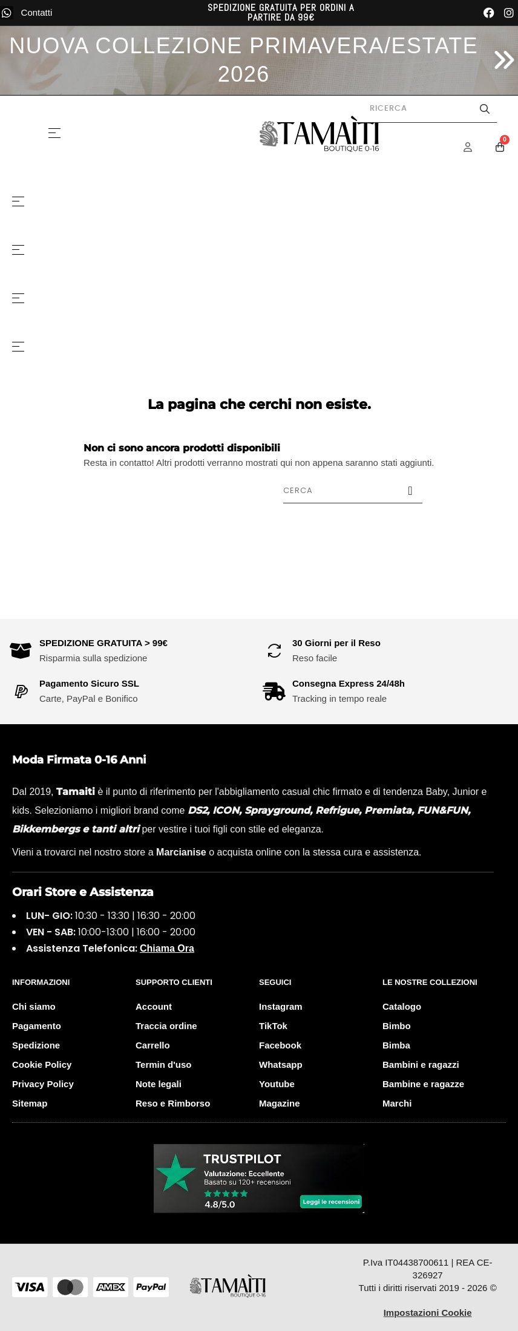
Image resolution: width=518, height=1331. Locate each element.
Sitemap (29, 1103)
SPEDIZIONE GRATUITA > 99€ (103, 643)
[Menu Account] (476, 147)
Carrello (153, 1045)
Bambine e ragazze (423, 1084)
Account (154, 1006)
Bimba (396, 1045)
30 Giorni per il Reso (336, 643)
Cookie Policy (41, 1064)
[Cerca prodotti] (427, 109)
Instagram (281, 1006)
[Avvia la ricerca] (484, 109)
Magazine (279, 1103)
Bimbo (396, 1026)
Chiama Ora (167, 948)
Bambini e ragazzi (420, 1064)
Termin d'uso (163, 1064)
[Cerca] (352, 491)
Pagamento (36, 1026)
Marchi (396, 1103)
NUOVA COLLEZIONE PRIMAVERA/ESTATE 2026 (243, 60)
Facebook (280, 1045)
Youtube (277, 1084)
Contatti (37, 12)
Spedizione (36, 1045)
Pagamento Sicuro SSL (89, 683)
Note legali (159, 1084)
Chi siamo (34, 1006)
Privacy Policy (43, 1084)
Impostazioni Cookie (428, 1312)
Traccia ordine (166, 1026)
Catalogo (401, 1006)
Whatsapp (281, 1064)
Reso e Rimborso (173, 1103)
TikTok (273, 1026)
